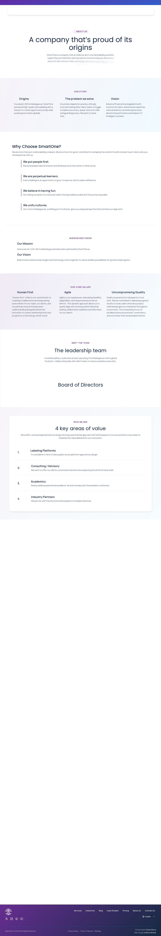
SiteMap (97, 931)
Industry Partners (43, 742)
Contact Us (111, 11)
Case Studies (83, 11)
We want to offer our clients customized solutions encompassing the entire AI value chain (72, 714)
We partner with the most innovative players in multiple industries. (61, 745)
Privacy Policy (73, 931)
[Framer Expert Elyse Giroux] (145, 929)
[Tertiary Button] (142, 11)
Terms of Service (86, 931)
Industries (61, 11)
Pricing (126, 910)
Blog (72, 11)
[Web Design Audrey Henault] (145, 932)
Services (49, 11)
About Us (97, 11)
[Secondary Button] (35, 810)
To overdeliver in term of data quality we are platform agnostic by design (63, 699)
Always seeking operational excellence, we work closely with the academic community (70, 730)
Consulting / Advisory (45, 711)
